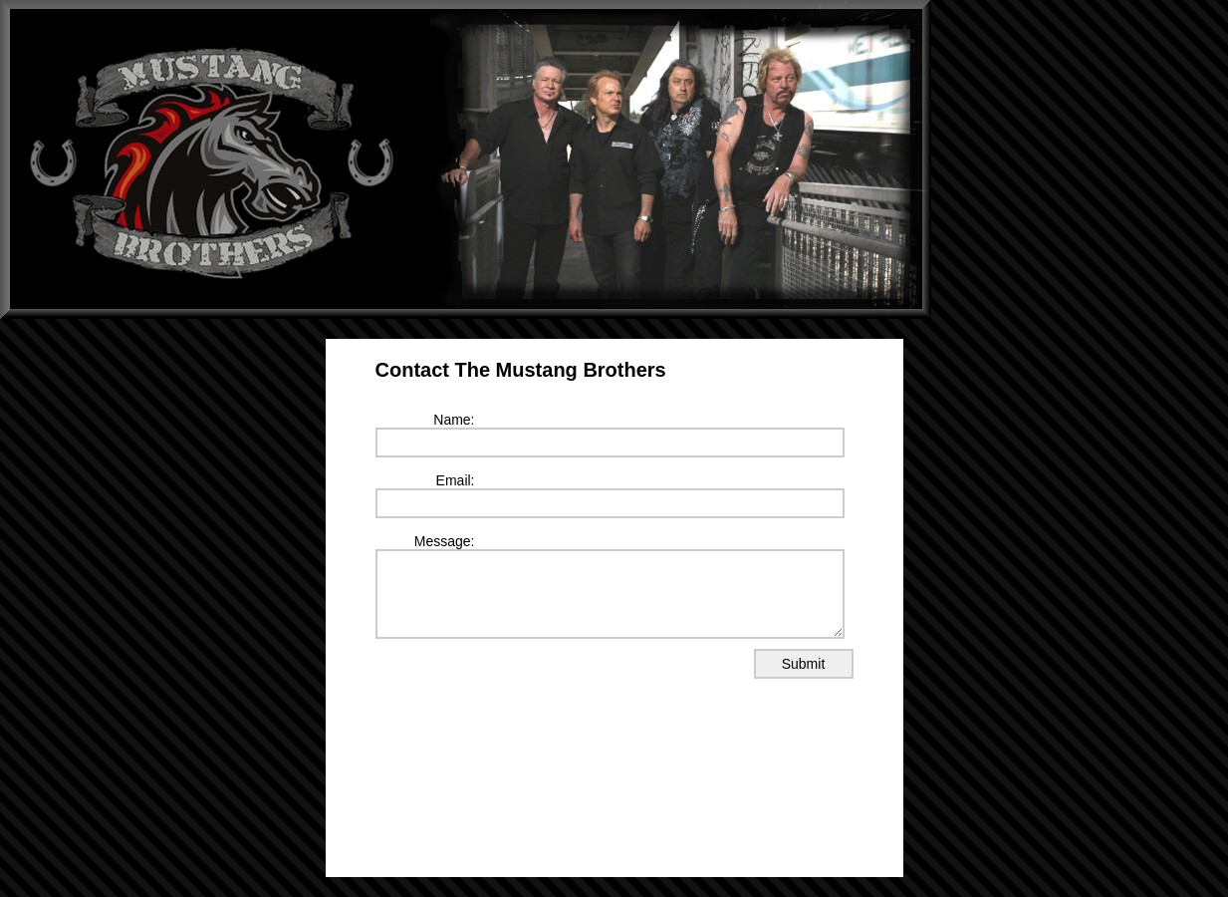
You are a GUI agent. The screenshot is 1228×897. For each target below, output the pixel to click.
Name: (453, 420)
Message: (444, 541)
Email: (455, 480)
